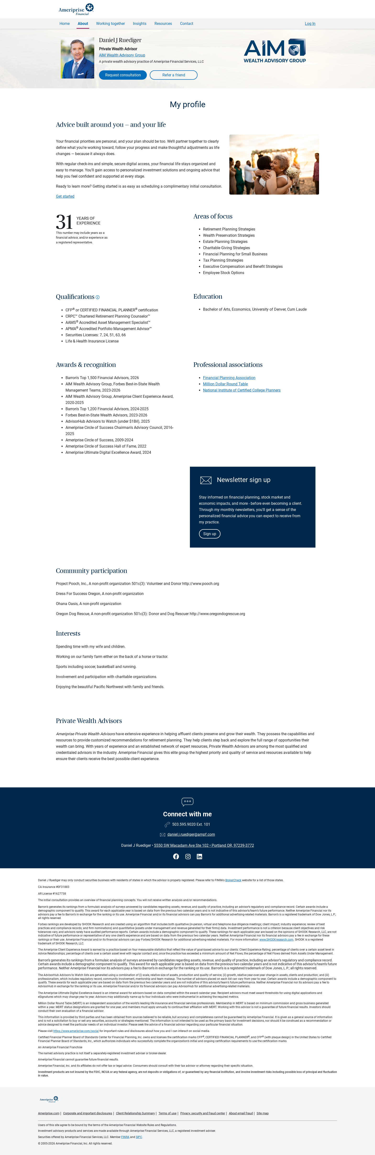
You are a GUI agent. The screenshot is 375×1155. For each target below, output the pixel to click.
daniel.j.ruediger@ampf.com (191, 834)
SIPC (139, 1137)
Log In (310, 23)
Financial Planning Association (229, 378)
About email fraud (241, 1113)
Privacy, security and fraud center (202, 1113)
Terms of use (167, 1113)
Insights (139, 23)
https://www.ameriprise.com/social (76, 1031)
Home (65, 23)
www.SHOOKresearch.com (276, 939)
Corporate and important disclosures (87, 1113)
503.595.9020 (184, 824)
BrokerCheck (233, 880)
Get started (65, 196)
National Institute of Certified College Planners (242, 390)
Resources (163, 23)
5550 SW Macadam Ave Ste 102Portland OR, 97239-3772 (204, 845)
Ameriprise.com (48, 1113)
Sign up (209, 534)
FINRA (125, 1137)
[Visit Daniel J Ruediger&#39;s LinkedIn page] (199, 856)
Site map (263, 1113)
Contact (186, 23)
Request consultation (123, 75)
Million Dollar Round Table (225, 384)
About (83, 23)
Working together (110, 23)
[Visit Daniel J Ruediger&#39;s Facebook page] (177, 856)
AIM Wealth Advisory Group (122, 55)
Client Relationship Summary (135, 1113)
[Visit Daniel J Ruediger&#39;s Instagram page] (188, 856)
